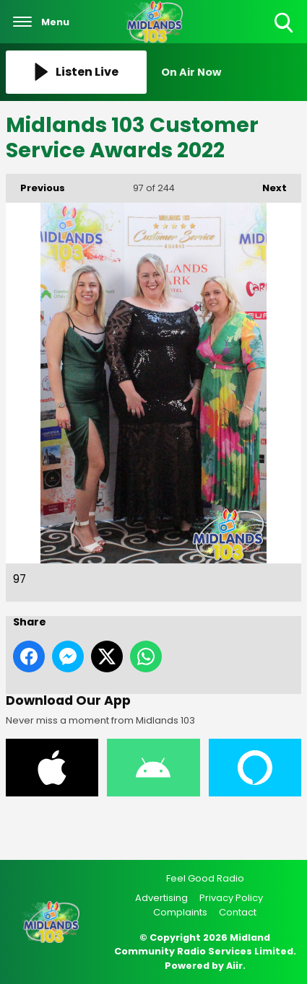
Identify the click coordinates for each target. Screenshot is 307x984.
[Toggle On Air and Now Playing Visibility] (231, 72)
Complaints (180, 912)
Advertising (161, 898)
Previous (35, 184)
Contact (237, 912)
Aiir (234, 965)
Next (267, 184)
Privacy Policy (231, 898)
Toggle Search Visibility (285, 23)
